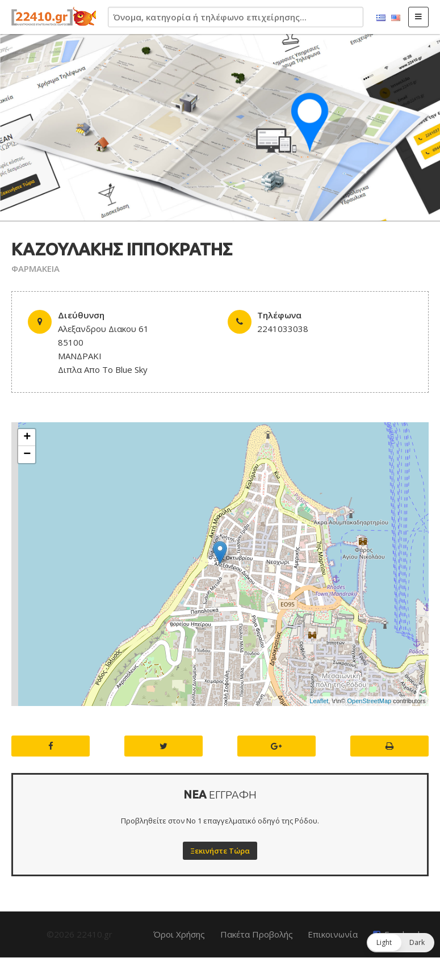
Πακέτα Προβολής (256, 934)
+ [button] (27, 437)
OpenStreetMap (369, 701)
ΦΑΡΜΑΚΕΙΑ (35, 268)
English (395, 18)
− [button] (27, 454)
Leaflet (318, 701)
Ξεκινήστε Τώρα (220, 851)
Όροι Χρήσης (179, 934)
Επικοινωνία (333, 934)
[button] (400, 942)
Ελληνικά (380, 18)
